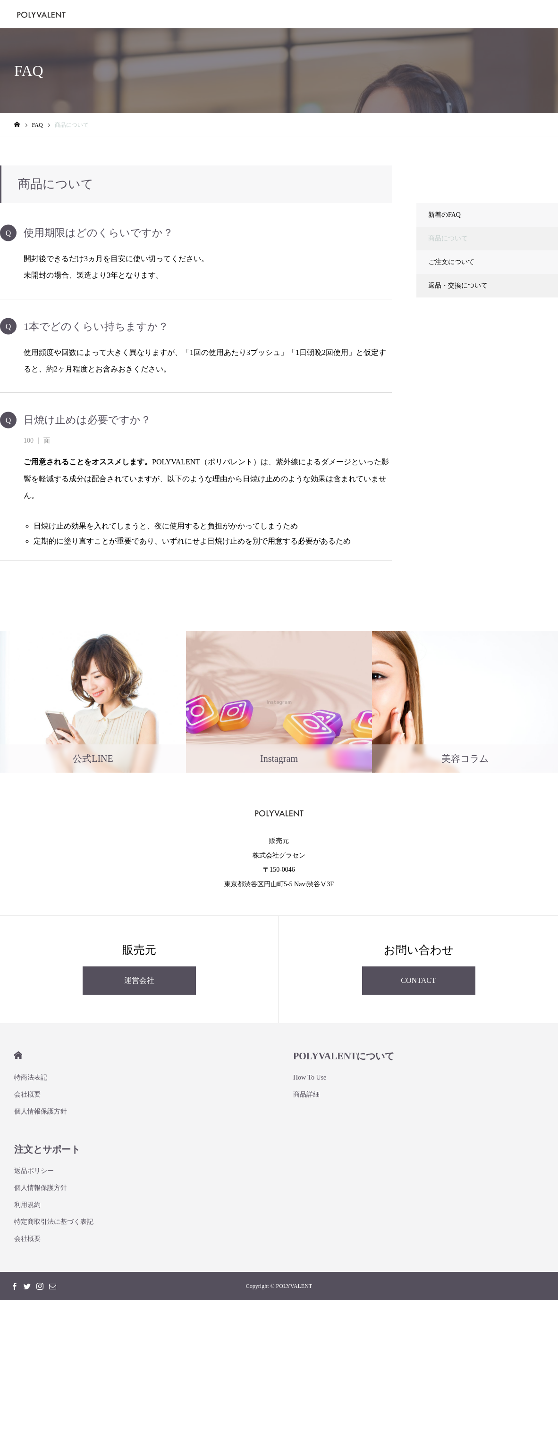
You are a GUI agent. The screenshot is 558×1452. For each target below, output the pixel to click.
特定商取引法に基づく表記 (53, 1221)
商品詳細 (306, 1094)
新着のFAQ (444, 214)
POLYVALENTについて (344, 1056)
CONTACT (418, 980)
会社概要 (27, 1094)
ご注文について (451, 261)
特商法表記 (30, 1077)
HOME (18, 1055)
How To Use (309, 1077)
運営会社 (139, 980)
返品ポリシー (34, 1170)
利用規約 (27, 1204)
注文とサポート (47, 1149)
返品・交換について (458, 285)
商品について (448, 238)
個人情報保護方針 (40, 1111)
